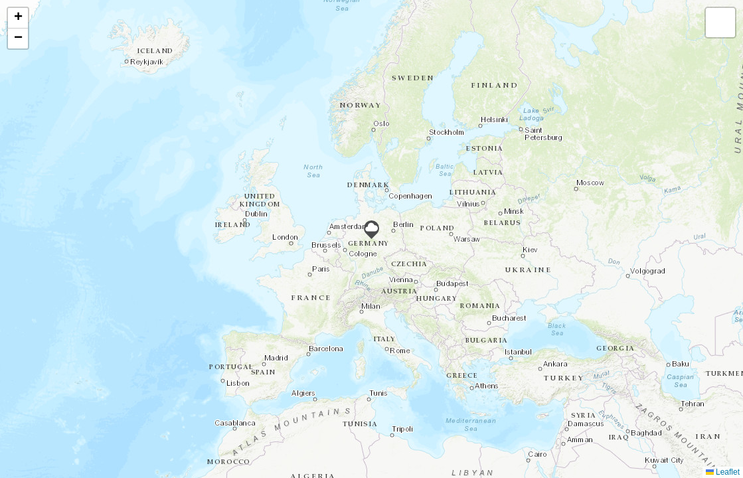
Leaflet (723, 472)
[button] (371, 229)
